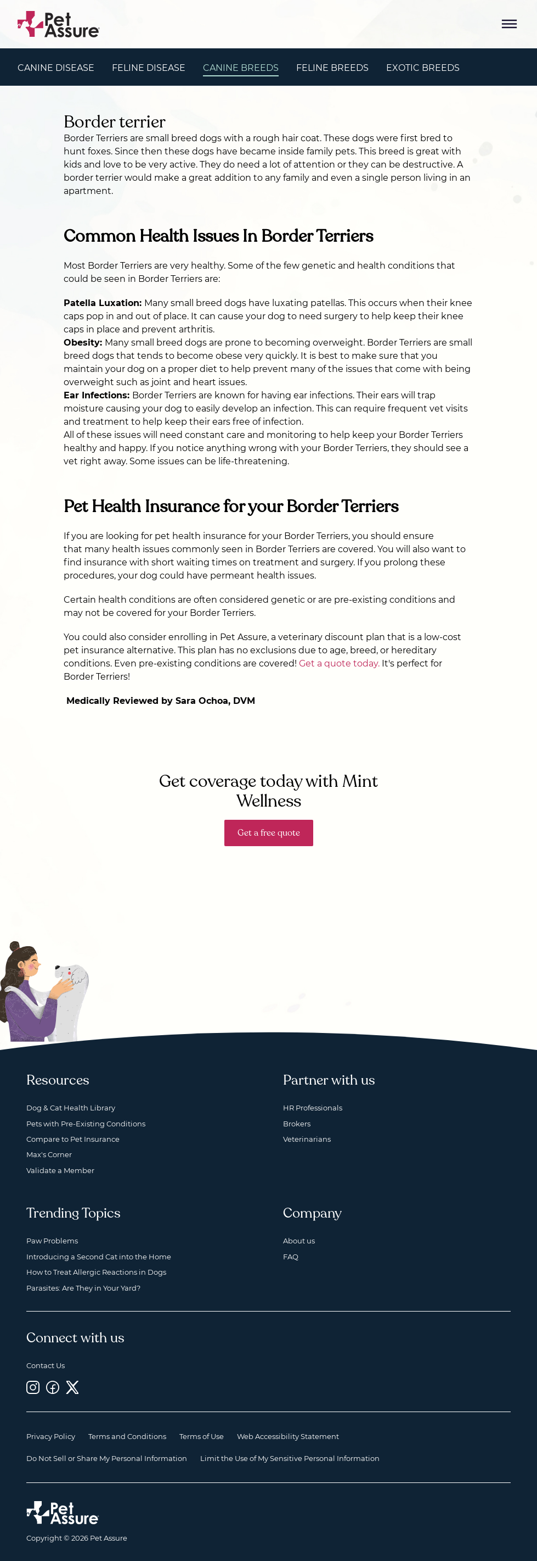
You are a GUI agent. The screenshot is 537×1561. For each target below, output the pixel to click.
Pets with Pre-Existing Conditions (85, 1123)
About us (299, 1240)
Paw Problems (52, 1240)
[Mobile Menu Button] (509, 24)
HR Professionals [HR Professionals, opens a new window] (312, 1107)
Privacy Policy (50, 1436)
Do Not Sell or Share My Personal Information (106, 1458)
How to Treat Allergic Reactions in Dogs (96, 1272)
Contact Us (45, 1365)
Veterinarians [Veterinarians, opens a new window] (307, 1139)
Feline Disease (148, 68)
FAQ (290, 1256)
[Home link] (62, 1513)
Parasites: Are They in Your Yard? (83, 1288)
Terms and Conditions (127, 1436)
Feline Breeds (332, 68)
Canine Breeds (241, 68)
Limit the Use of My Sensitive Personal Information (290, 1458)
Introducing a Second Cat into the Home (98, 1256)
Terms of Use (201, 1436)
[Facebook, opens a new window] (52, 1387)
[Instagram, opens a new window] (32, 1387)
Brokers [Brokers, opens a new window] (296, 1123)
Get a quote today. (339, 663)
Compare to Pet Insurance (73, 1139)
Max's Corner (49, 1154)
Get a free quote (269, 833)
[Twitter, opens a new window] (72, 1387)
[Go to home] (59, 23)
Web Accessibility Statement (288, 1436)
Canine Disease (56, 68)
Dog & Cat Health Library (70, 1107)
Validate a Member (60, 1170)
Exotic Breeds (423, 68)
